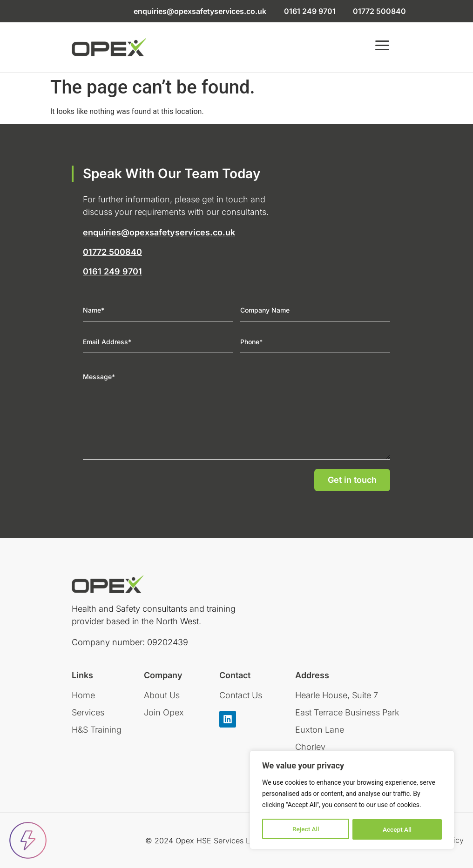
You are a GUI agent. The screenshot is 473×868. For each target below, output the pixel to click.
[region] (352, 800)
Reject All (305, 829)
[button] (382, 47)
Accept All (397, 829)
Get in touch (352, 480)
